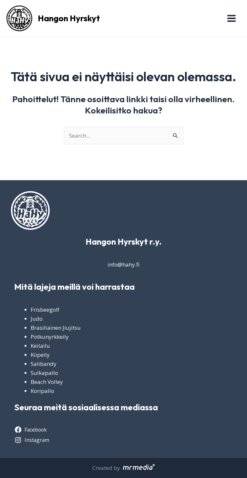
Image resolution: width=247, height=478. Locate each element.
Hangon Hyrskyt (69, 18)
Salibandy (44, 363)
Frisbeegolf (45, 309)
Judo (37, 318)
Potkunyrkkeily (50, 336)
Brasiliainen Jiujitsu (56, 327)
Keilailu (40, 345)
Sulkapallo (44, 372)
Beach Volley (47, 381)
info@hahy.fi (123, 264)
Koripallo (42, 391)
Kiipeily (40, 354)
